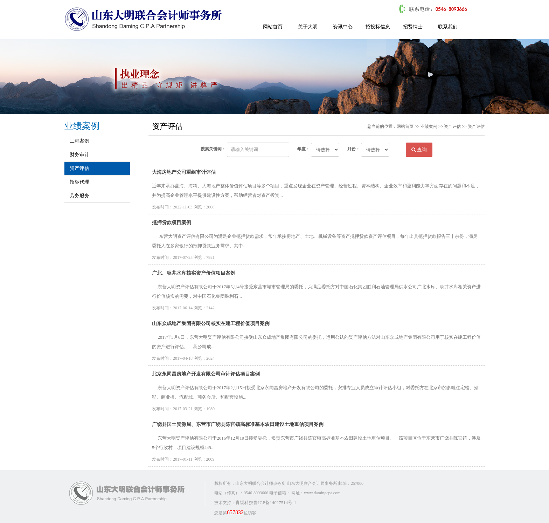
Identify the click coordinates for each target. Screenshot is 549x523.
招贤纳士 (413, 26)
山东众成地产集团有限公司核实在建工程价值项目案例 (211, 323)
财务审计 (79, 154)
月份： (353, 148)
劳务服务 (79, 195)
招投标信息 (378, 26)
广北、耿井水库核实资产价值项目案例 (193, 273)
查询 (419, 149)
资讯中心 (343, 26)
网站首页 (273, 26)
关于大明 (308, 26)
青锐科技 (244, 502)
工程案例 (79, 141)
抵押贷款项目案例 (171, 222)
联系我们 (448, 26)
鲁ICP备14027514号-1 (274, 502)
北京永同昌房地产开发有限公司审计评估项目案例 (206, 374)
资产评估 (79, 168)
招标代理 (79, 182)
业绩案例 (429, 126)
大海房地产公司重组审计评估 (184, 172)
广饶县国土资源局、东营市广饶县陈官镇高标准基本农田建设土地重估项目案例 (238, 424)
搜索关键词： (213, 148)
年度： (303, 148)
